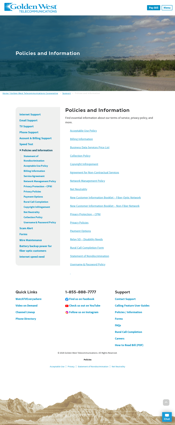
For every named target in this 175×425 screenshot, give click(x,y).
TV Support (26, 126)
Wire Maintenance (30, 240)
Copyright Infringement (37, 207)
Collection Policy (33, 217)
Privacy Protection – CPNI (38, 186)
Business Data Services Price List (89, 147)
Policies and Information (37, 150)
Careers (119, 338)
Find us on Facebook (79, 299)
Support (66, 93)
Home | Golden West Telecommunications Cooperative (30, 93)
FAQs (118, 325)
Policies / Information (128, 312)
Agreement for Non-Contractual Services (94, 172)
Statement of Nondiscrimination (89, 256)
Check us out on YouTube (82, 305)
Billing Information (34, 171)
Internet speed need (32, 257)
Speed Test (26, 144)
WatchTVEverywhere (28, 299)
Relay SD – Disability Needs (86, 239)
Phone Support (28, 132)
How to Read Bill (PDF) (129, 345)
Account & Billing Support (35, 138)
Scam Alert (26, 228)
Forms (23, 234)
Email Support (28, 120)
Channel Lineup (25, 312)
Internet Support (30, 114)
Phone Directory (26, 319)
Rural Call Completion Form (87, 248)
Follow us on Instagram (81, 312)
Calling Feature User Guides (132, 305)
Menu (167, 8)
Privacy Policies (32, 191)
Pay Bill (153, 8)
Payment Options (33, 196)
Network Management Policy (40, 181)
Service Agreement (34, 176)
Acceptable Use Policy (36, 165)
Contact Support (125, 299)
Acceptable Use (57, 366)
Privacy (71, 366)
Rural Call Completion (36, 201)
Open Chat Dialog (167, 417)
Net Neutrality (32, 212)
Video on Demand (26, 305)
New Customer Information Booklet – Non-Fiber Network (104, 206)
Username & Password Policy (40, 222)
